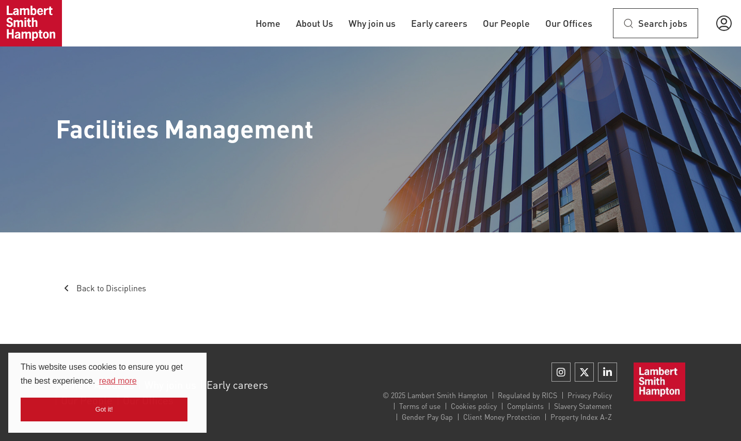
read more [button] (118, 380)
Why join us (372, 23)
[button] (724, 23)
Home (268, 23)
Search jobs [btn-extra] (662, 23)
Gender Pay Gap (427, 416)
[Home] (31, 23)
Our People (506, 23)
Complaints (525, 406)
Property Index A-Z (581, 416)
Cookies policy (474, 406)
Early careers (439, 23)
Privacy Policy (589, 395)
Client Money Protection (501, 416)
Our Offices (568, 23)
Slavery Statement (583, 406)
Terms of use (419, 406)
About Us (314, 23)
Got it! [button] (104, 409)
